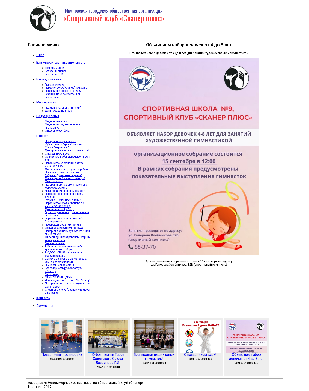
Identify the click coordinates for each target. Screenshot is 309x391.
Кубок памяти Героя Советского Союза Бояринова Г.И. (64, 146)
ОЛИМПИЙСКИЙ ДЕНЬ (58, 277)
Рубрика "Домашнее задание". (63, 200)
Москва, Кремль (55, 243)
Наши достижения (49, 79)
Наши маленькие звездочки (62, 172)
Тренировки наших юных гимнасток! (67, 150)
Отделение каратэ (56, 121)
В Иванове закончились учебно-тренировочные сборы (65, 248)
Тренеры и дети (54, 67)
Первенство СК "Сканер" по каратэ (66, 87)
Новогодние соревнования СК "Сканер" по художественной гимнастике (64, 94)
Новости (42, 136)
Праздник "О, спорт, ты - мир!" (63, 107)
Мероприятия (46, 102)
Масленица (52, 274)
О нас (40, 55)
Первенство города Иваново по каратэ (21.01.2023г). (64, 205)
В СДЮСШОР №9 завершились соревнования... (63, 254)
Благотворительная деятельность (60, 62)
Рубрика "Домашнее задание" (63, 175)
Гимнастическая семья (59, 265)
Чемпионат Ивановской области (65, 190)
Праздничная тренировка (60, 141)
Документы (44, 305)
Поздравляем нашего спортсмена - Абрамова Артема (66, 186)
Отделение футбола (57, 130)
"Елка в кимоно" (55, 84)
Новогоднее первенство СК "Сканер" (67, 280)
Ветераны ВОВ (54, 74)
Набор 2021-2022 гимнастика (63, 224)
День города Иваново (58, 110)
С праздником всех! (57, 153)
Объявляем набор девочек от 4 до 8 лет (246, 357)
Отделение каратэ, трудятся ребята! (67, 169)
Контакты (43, 298)
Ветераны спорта (55, 70)
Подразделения (47, 116)
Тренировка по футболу (59, 209)
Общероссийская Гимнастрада (64, 227)
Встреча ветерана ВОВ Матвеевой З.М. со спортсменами (66, 260)
